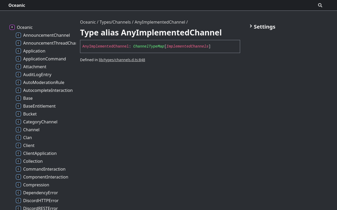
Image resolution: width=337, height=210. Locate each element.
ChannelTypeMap (148, 46)
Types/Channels (115, 22)
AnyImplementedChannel (160, 22)
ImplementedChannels (187, 46)
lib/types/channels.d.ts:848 (122, 59)
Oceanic (16, 5)
